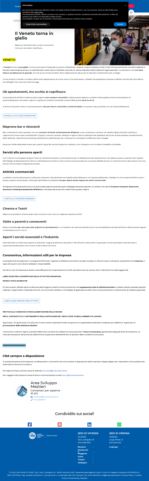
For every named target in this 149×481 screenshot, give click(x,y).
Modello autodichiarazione (20, 116)
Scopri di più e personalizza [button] (36, 24)
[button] (125, 5)
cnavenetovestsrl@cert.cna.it (87, 472)
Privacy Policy (128, 475)
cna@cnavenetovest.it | (111, 475)
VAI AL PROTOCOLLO (14, 345)
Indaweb (83, 478)
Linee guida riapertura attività (21, 301)
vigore (86, 189)
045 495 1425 (115, 443)
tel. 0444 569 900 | (93, 475)
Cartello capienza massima (19, 199)
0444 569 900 (84, 443)
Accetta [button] (120, 24)
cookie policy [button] (38, 12)
